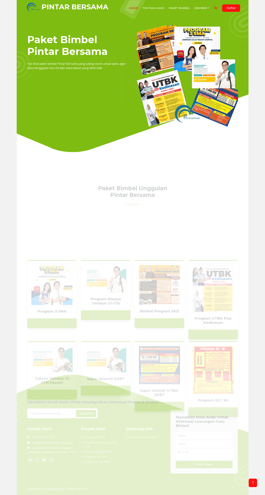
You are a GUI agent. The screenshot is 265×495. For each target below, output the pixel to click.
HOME (133, 8)
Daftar (231, 8)
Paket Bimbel (179, 8)
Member (200, 8)
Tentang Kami (153, 8)
